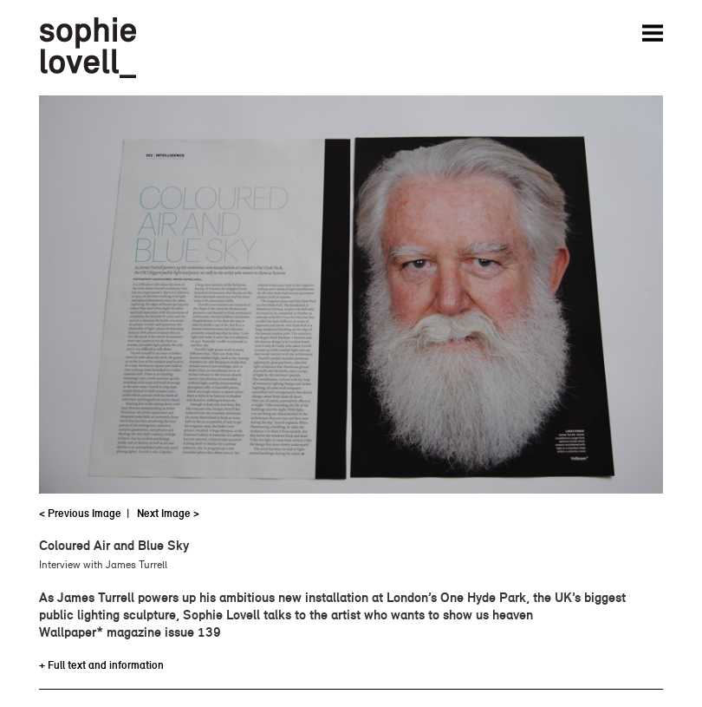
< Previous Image (80, 513)
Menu (652, 33)
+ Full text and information (101, 664)
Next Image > (168, 513)
